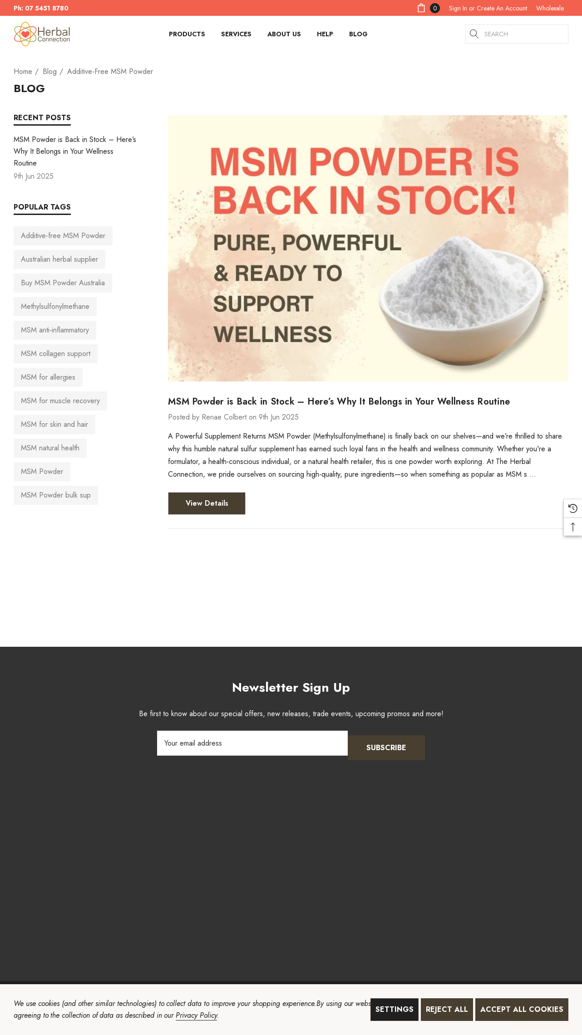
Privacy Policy (196, 1015)
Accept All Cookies (521, 1009)
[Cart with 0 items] (427, 8)
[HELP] (325, 36)
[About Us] (284, 36)
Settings (394, 1009)
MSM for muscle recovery (60, 400)
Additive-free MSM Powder (63, 235)
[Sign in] (458, 8)
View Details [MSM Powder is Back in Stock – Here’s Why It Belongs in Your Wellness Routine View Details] (207, 503)
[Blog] (358, 34)
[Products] (187, 36)
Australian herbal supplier (59, 259)
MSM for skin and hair (54, 424)
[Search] (475, 34)
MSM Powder (42, 471)
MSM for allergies (48, 377)
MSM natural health (50, 448)
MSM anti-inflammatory (55, 330)
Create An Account (502, 8)
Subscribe (386, 743)
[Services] (236, 36)
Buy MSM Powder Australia (63, 283)
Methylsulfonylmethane (55, 306)
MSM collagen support (55, 353)
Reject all (447, 1009)
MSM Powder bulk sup (56, 495)
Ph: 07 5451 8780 (41, 8)
